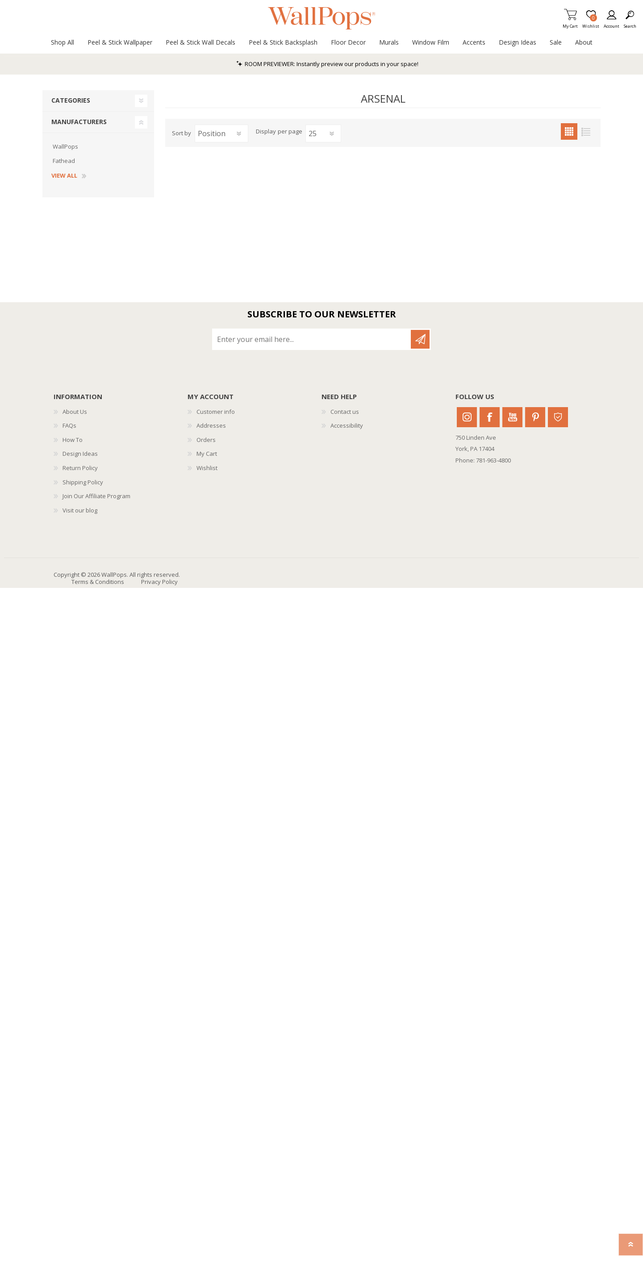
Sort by (181, 133)
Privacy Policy (159, 582)
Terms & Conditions (97, 582)
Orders (206, 440)
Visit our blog (80, 510)
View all (64, 175)
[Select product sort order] (221, 133)
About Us (75, 412)
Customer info (215, 412)
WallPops (65, 146)
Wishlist (206, 468)
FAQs (69, 425)
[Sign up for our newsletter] (312, 339)
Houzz (558, 417)
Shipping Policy (83, 482)
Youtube (512, 417)
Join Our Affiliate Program (96, 496)
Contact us (344, 412)
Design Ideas (80, 454)
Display (266, 131)
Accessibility (346, 425)
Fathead (64, 161)
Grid (569, 131)
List (585, 131)
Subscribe (420, 339)
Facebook (490, 417)
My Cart (570, 23)
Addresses (211, 425)
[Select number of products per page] (323, 133)
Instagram (467, 417)
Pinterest (535, 417)
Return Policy (80, 468)
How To (73, 440)
